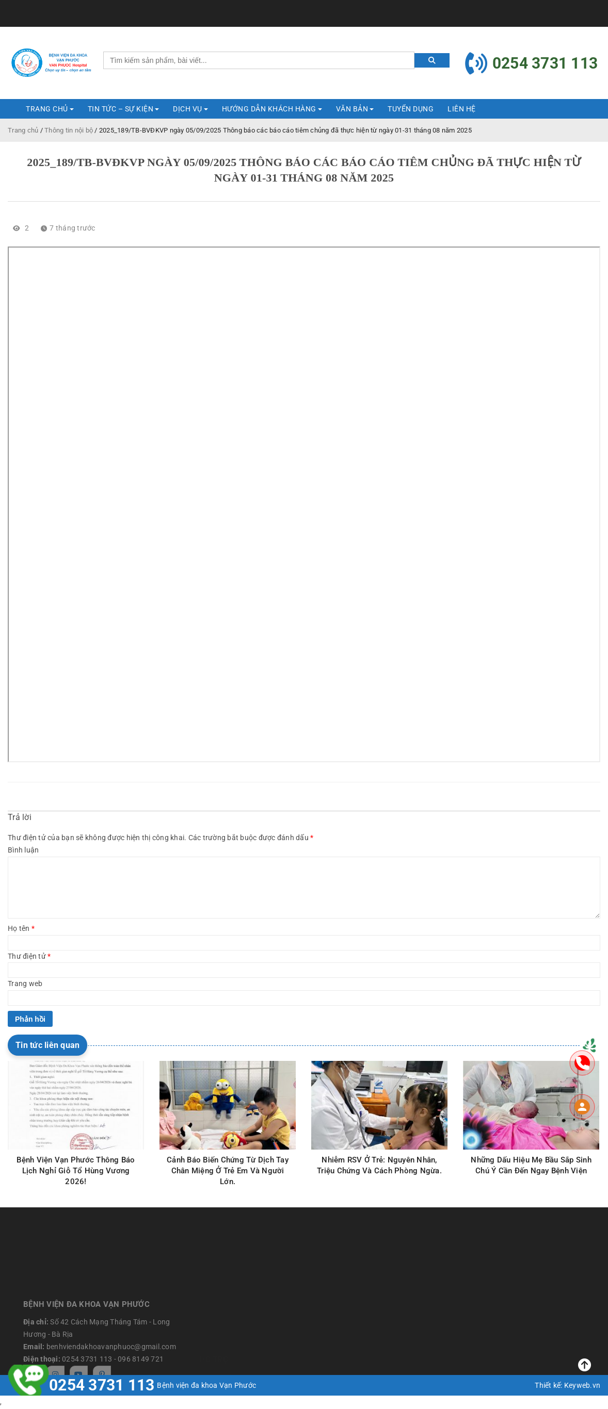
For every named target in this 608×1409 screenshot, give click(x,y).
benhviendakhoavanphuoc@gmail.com (106, 7)
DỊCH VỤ (187, 109)
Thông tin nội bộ (68, 130)
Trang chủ (23, 130)
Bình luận (23, 850)
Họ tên (21, 928)
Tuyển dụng (411, 109)
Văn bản (352, 109)
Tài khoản (580, 7)
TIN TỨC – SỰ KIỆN (121, 109)
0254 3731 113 (101, 1386)
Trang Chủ (47, 109)
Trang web (25, 983)
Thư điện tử (29, 956)
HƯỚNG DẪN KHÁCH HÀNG (269, 109)
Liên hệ (461, 109)
